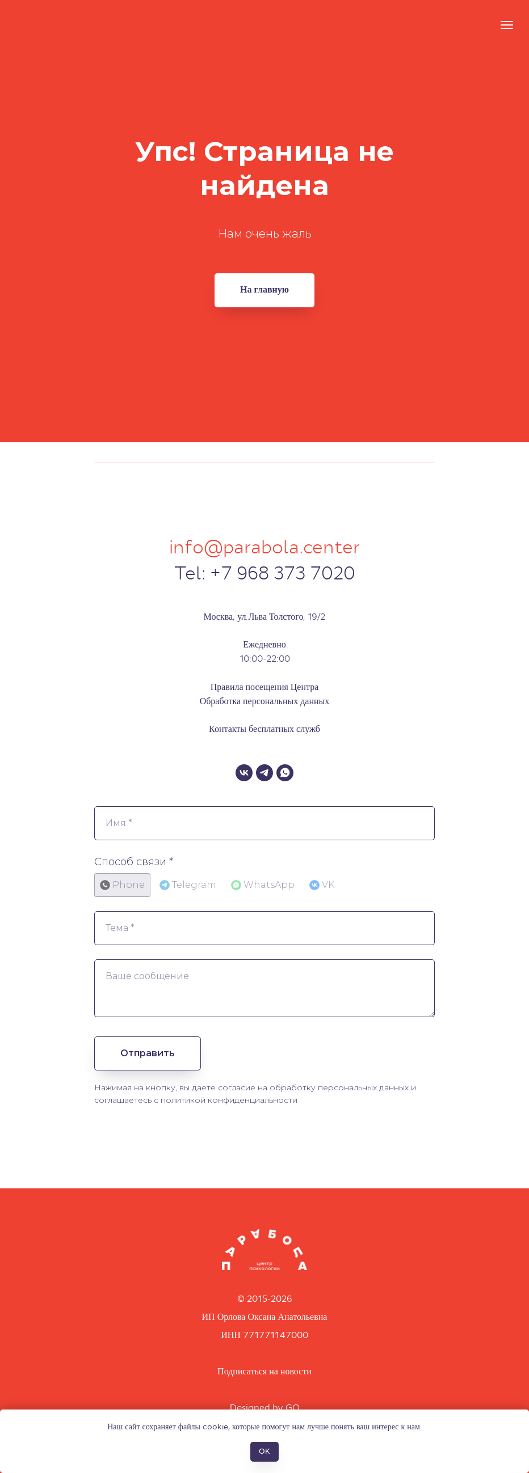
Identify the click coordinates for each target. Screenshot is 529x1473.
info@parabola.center (264, 547)
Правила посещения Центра (265, 687)
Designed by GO (265, 1407)
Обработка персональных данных (265, 701)
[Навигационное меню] (507, 25)
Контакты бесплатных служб (264, 729)
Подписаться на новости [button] (264, 1371)
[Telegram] (264, 772)
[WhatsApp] (284, 772)
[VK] (244, 772)
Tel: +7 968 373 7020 (264, 573)
